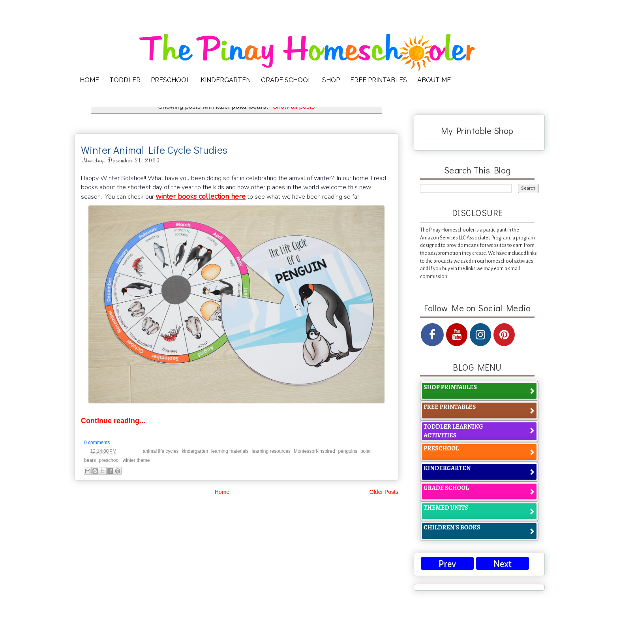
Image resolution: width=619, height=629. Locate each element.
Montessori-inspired (314, 451)
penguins (347, 451)
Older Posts (384, 492)
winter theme (136, 460)
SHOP (331, 80)
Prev (447, 564)
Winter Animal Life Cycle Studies (154, 149)
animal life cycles (161, 451)
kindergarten (195, 451)
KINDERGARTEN (226, 80)
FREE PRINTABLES (378, 80)
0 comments (97, 442)
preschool (109, 460)
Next (502, 564)
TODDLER (125, 80)
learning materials (230, 451)
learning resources (271, 451)
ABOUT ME (434, 80)
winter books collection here (201, 196)
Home (222, 492)
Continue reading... (113, 421)
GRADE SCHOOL (286, 80)
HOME (89, 80)
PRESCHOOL (170, 80)
